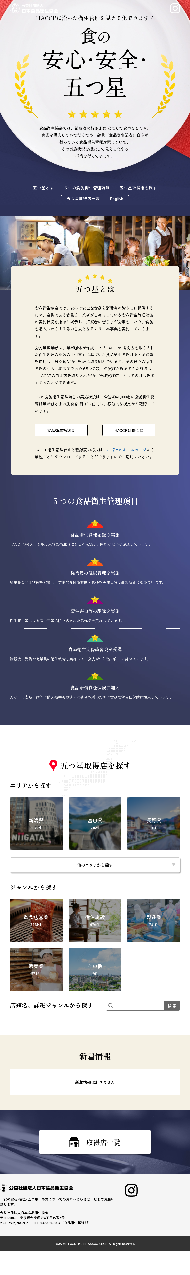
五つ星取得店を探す (138, 188)
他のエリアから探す (95, 865)
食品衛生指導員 (61, 430)
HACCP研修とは (128, 430)
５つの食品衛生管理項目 (87, 188)
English (116, 198)
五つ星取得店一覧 (83, 198)
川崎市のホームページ (126, 450)
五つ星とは (43, 188)
